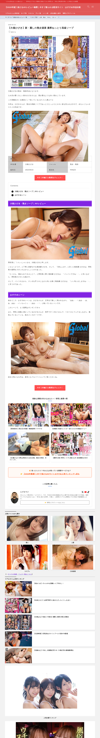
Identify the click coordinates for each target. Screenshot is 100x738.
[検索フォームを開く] (88, 7)
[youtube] (85, 492)
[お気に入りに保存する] (12, 32)
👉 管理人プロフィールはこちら (55, 502)
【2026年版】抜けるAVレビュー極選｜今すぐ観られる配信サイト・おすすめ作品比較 (43, 7)
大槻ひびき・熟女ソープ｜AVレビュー (29, 191)
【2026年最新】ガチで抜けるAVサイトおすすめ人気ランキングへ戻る (51, 474)
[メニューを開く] (93, 7)
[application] (50, 132)
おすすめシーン (20, 195)
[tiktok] (88, 492)
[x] (83, 492)
